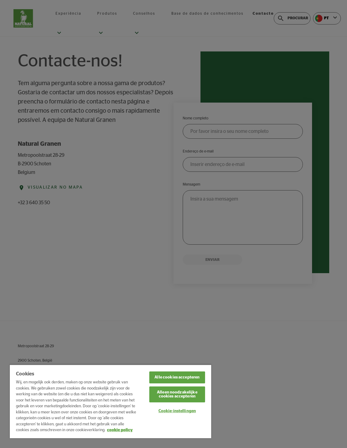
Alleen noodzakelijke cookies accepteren (177, 394)
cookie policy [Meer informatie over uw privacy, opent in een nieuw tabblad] (120, 430)
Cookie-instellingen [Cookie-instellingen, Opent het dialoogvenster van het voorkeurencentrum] (177, 411)
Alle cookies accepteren (177, 377)
